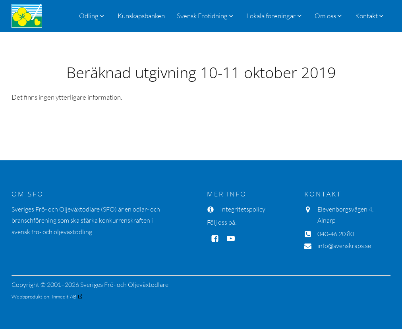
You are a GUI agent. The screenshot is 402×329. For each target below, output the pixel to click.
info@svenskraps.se (344, 246)
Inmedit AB (64, 296)
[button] (205, 16)
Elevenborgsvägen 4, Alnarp (345, 215)
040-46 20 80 (335, 234)
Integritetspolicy (242, 209)
